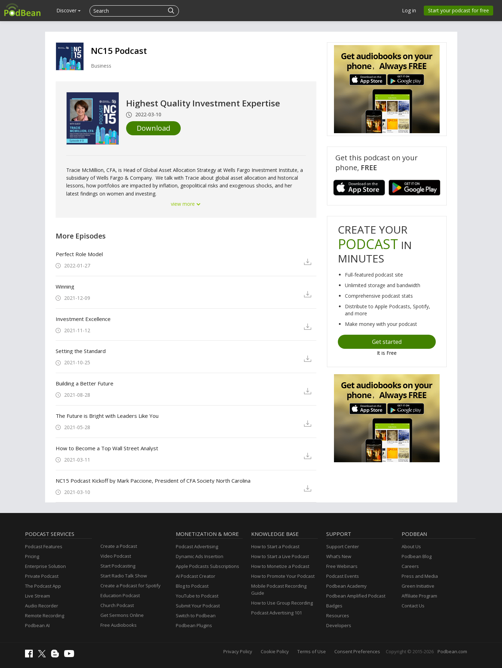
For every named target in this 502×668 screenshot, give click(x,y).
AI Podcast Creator (195, 576)
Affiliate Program (419, 596)
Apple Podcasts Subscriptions (207, 566)
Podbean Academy (346, 586)
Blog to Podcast (192, 586)
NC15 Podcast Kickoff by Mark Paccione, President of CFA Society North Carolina (153, 480)
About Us (411, 546)
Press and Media (420, 576)
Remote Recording (44, 615)
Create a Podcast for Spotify (130, 585)
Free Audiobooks (118, 625)
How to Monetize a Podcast (280, 566)
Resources (337, 615)
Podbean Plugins (194, 625)
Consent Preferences (357, 651)
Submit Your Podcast (198, 605)
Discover (68, 10)
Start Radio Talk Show (123, 576)
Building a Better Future (84, 383)
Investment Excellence (83, 319)
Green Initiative (418, 586)
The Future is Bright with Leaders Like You (107, 416)
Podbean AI (37, 625)
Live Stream (37, 596)
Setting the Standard (81, 351)
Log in (409, 10)
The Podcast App (43, 586)
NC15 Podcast (119, 50)
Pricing (32, 556)
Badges (334, 605)
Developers (338, 625)
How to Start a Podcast (275, 546)
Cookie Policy (275, 651)
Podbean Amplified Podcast (355, 596)
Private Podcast (41, 576)
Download (153, 128)
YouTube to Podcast (197, 596)
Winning (65, 286)
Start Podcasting (117, 566)
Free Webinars (342, 566)
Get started (387, 342)
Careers (410, 566)
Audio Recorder (41, 605)
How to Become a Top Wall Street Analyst (107, 448)
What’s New (338, 556)
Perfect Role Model (79, 254)
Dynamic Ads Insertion (199, 556)
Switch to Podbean (196, 615)
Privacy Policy (237, 651)
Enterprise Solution (45, 566)
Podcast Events (342, 576)
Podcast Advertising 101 (276, 613)
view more (186, 203)
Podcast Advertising (197, 546)
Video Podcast (115, 556)
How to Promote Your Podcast (283, 576)
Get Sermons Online (122, 615)
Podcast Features (43, 546)
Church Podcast (117, 605)
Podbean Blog (417, 556)
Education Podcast (120, 595)
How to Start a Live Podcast (280, 556)
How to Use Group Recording (282, 603)
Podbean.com (452, 651)
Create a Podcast (118, 546)
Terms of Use (311, 651)
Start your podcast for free (458, 10)
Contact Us (413, 605)
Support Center (342, 546)
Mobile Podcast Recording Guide (278, 589)
